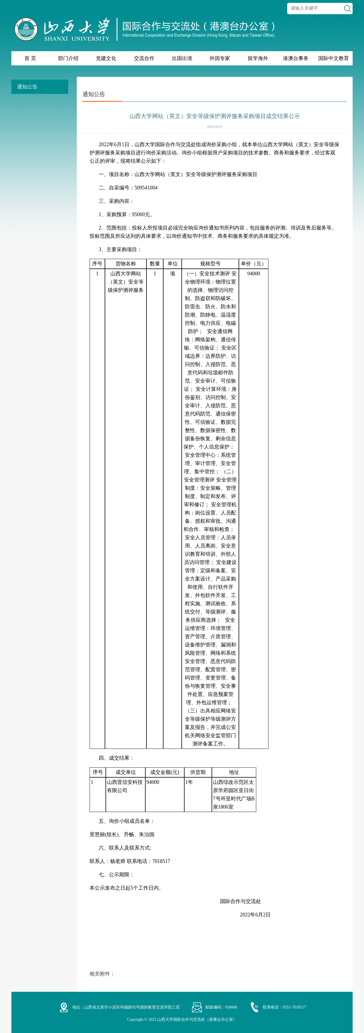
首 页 (30, 58)
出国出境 (182, 58)
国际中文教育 (333, 58)
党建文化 (106, 58)
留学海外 (258, 58)
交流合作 (144, 58)
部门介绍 (68, 58)
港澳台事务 (296, 58)
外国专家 (220, 58)
